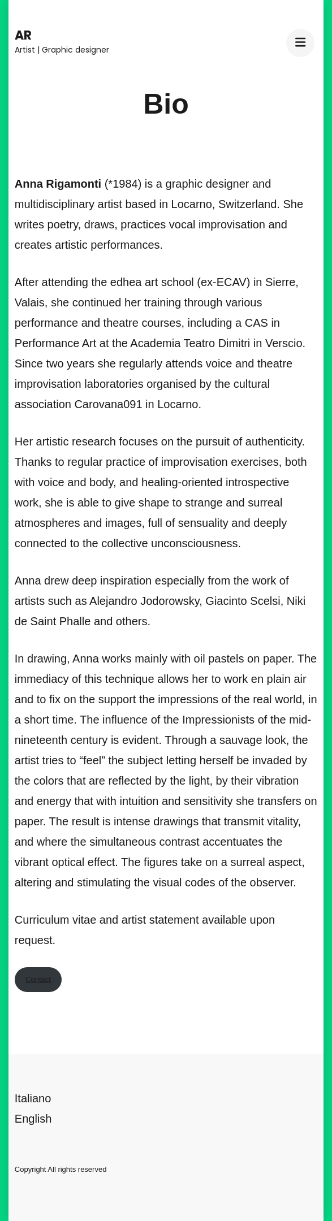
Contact (38, 979)
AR (23, 35)
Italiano (33, 1098)
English (33, 1118)
